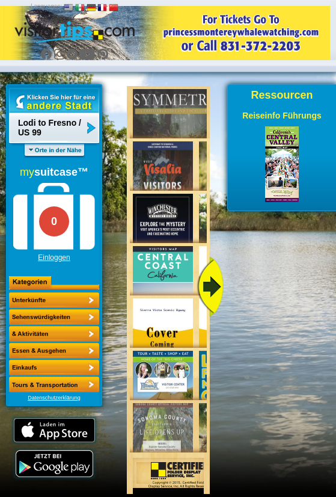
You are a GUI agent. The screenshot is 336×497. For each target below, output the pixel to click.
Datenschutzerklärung (54, 398)
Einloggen (54, 257)
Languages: (46, 6)
